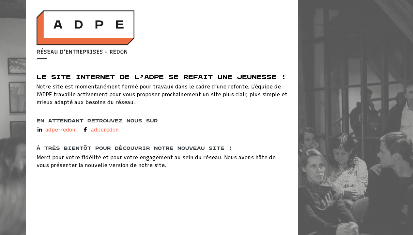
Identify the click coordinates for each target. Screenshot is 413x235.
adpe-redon (60, 130)
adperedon (105, 130)
